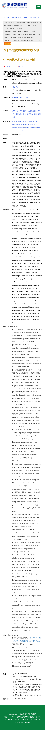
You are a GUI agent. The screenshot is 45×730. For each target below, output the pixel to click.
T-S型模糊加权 (31, 111)
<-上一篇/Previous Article (13, 18)
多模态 (34, 114)
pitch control (21, 131)
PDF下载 (10, 66)
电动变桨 (22, 111)
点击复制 (8, 44)
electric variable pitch (28, 121)
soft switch (21, 128)
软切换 (21, 114)
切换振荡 (28, 114)
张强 (17, 87)
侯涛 (13, 87)
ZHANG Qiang (24, 97)
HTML (21, 66)
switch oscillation (30, 128)
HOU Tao (15, 97)
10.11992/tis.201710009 (19, 139)
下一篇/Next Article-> (31, 18)
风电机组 (15, 111)
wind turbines (16, 121)
